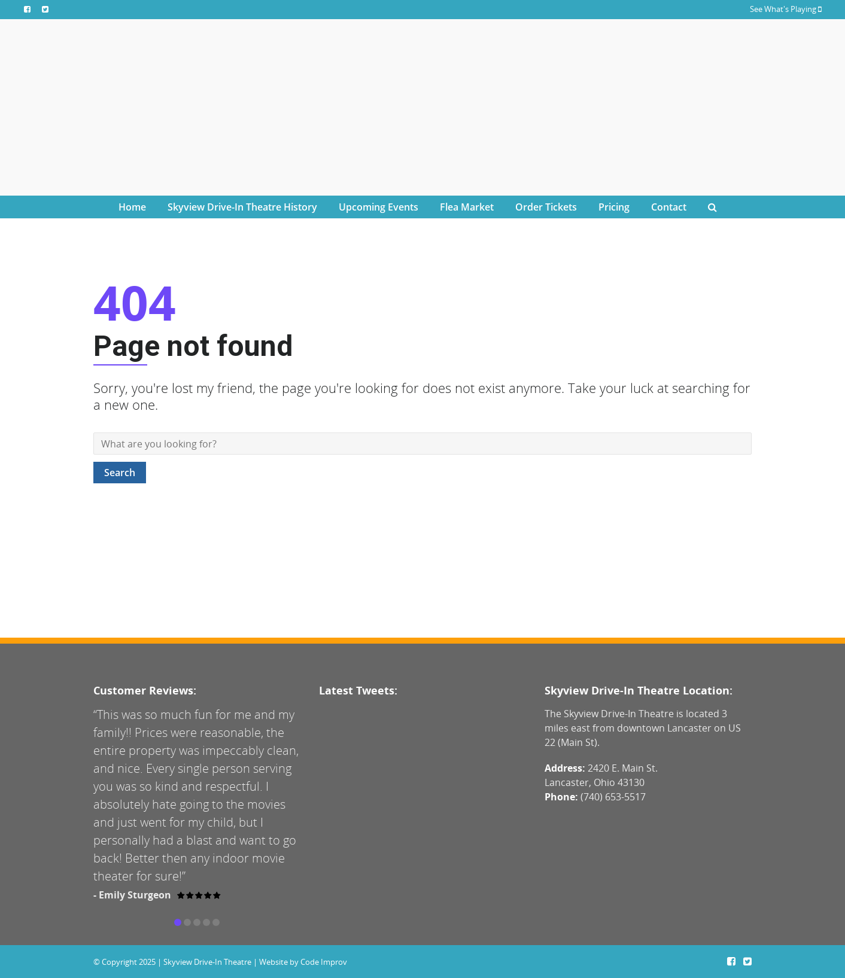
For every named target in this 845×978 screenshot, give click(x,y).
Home (132, 207)
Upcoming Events (378, 207)
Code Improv (323, 961)
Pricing (614, 207)
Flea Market (467, 207)
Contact (668, 207)
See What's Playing (785, 9)
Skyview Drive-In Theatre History (242, 207)
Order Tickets (546, 207)
